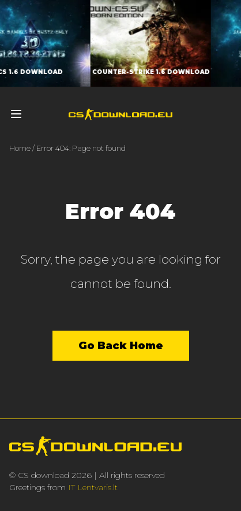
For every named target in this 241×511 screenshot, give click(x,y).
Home (20, 148)
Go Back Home (120, 345)
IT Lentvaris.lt (93, 487)
